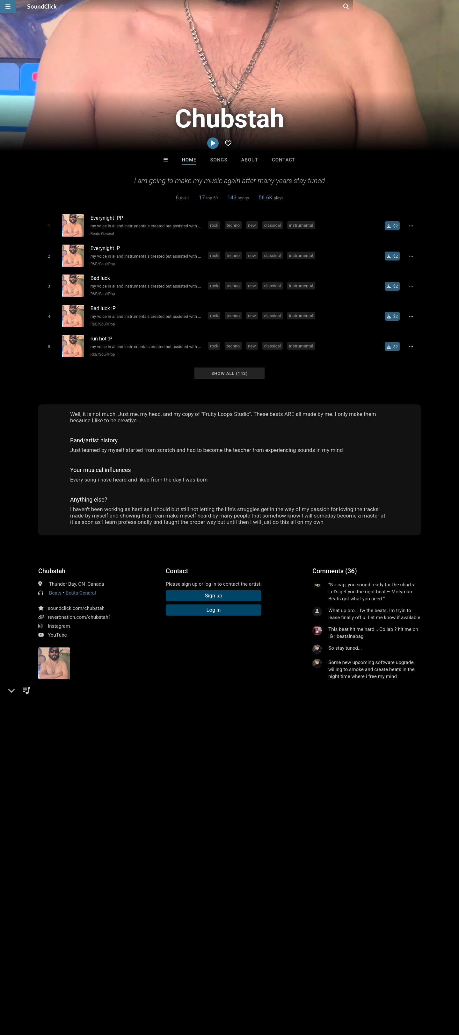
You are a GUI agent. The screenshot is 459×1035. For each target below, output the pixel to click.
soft (255, 729)
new (253, 225)
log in (361, 689)
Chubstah (51, 565)
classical (273, 225)
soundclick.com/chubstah (76, 602)
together (138, 741)
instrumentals (281, 729)
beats (191, 729)
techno (234, 225)
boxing (80, 741)
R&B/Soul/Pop (101, 262)
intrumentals (53, 741)
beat (306, 729)
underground (232, 729)
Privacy (152, 997)
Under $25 (289, 892)
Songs (219, 160)
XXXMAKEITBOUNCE (204, 857)
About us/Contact (56, 997)
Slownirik (308, 857)
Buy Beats (209, 892)
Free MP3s (169, 892)
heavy (172, 729)
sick (351, 729)
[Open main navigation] (8, 6)
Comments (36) (334, 565)
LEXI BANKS (150, 857)
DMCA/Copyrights (118, 997)
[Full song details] (412, 225)
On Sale (249, 892)
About (249, 160)
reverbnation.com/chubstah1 (79, 611)
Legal (172, 997)
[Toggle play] (48, 225)
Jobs (87, 997)
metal (154, 729)
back (382, 729)
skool (99, 741)
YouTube (57, 629)
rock (215, 225)
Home (189, 160)
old (414, 729)
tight (366, 729)
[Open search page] (452, 6)
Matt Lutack (256, 857)
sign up (338, 689)
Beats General (101, 233)
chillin (117, 741)
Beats (55, 587)
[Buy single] (394, 225)
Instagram (59, 620)
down (399, 729)
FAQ (26, 997)
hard (208, 729)
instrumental (302, 225)
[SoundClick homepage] (42, 6)
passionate (329, 729)
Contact (283, 160)
